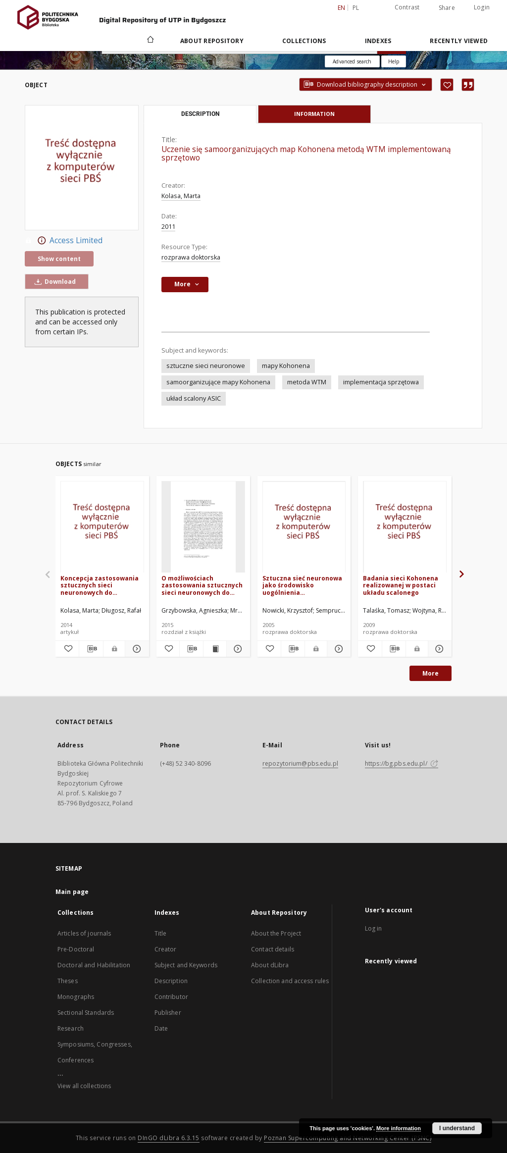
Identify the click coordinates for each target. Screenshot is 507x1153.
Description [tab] (200, 113)
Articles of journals (84, 933)
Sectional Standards (85, 1012)
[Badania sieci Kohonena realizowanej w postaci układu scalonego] (404, 527)
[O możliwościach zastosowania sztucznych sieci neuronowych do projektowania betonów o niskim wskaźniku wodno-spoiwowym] (203, 527)
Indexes (378, 41)
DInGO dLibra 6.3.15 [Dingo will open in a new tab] (169, 1138)
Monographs (75, 997)
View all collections (84, 1086)
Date (161, 1028)
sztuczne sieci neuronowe (205, 366)
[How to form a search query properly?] (393, 61)
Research (70, 1028)
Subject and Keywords (185, 965)
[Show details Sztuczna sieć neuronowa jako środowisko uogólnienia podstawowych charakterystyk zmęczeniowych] (337, 648)
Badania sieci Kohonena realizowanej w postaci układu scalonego (400, 585)
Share (447, 8)
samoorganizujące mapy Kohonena (218, 382)
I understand (457, 1128)
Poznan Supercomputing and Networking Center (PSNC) (347, 1138)
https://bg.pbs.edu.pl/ (401, 763)
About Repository (212, 41)
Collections (304, 41)
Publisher (167, 1012)
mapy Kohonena (286, 366)
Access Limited (63, 240)
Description (171, 981)
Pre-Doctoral (75, 949)
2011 (168, 226)
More (430, 673)
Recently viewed (459, 41)
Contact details (272, 949)
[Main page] (150, 41)
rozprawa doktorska (190, 257)
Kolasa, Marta (181, 196)
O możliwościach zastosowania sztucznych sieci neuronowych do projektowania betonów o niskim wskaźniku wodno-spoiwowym (202, 585)
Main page (72, 892)
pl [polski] (356, 7)
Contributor (171, 997)
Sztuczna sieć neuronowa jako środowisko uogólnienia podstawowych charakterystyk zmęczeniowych (302, 585)
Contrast (407, 7)
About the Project (276, 933)
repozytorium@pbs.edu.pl (300, 763)
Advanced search (352, 61)
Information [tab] (314, 113)
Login (482, 7)
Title (160, 933)
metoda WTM (306, 382)
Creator (165, 949)
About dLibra (270, 965)
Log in (373, 928)
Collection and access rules (290, 981)
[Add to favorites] (447, 84)
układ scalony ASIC (193, 398)
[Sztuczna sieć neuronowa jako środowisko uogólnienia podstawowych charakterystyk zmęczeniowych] (304, 527)
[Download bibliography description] (90, 648)
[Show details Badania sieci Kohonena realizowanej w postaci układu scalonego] (438, 648)
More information (398, 1128)
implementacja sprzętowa (381, 382)
